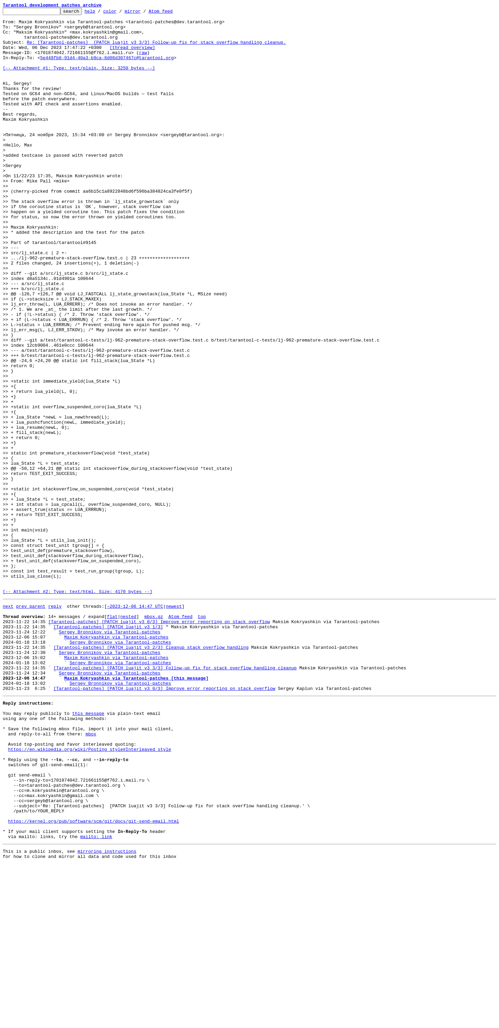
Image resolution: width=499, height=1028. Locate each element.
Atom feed (171, 13)
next (8, 724)
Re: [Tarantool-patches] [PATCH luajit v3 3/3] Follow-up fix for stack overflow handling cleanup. (156, 49)
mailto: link (96, 998)
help (100, 13)
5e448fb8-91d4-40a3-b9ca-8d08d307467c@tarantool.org (107, 68)
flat (112, 736)
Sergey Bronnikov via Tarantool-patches (109, 755)
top (201, 736)
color (120, 13)
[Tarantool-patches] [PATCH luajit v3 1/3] (108, 749)
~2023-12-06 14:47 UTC (135, 724)
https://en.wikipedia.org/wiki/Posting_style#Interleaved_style (89, 894)
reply (55, 724)
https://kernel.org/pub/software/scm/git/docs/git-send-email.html (93, 980)
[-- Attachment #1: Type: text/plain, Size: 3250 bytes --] (79, 80)
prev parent (31, 724)
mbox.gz (153, 736)
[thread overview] (132, 55)
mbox (91, 875)
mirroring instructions (106, 1014)
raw (143, 62)
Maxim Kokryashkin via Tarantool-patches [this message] (136, 810)
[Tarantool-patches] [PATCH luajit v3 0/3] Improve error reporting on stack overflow (159, 743)
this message (88, 851)
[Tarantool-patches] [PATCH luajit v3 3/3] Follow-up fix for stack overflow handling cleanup (175, 798)
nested (128, 736)
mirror (143, 13)
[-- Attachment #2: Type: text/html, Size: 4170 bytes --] (77, 708)
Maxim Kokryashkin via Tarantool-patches (116, 761)
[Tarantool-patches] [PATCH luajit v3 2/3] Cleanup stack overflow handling (150, 773)
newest (174, 724)
